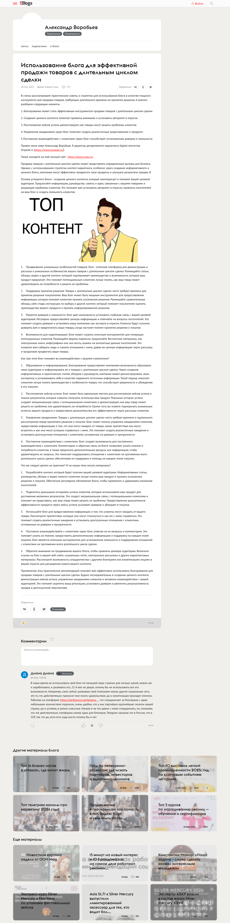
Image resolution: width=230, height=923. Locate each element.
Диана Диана (42, 673)
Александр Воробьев (71, 27)
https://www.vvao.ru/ (80, 157)
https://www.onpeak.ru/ (49, 150)
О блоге (54, 46)
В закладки (58, 609)
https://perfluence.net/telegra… (79, 700)
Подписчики (39, 46)
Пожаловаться (72, 33)
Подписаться (53, 33)
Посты (24, 46)
